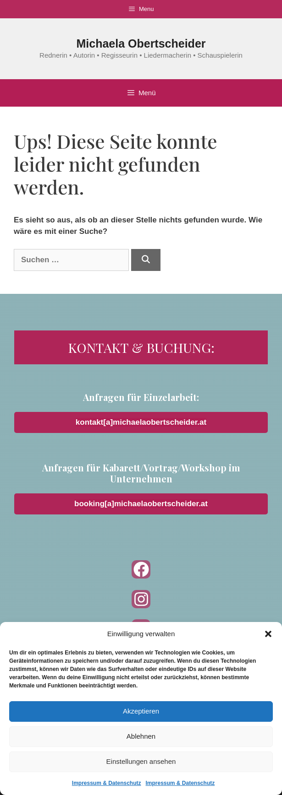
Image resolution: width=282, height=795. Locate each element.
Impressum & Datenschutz (106, 783)
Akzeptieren (141, 711)
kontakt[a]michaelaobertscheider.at (141, 422)
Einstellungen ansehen (141, 761)
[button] (268, 633)
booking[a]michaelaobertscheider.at (141, 503)
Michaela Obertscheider (140, 43)
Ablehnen (141, 736)
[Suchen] (145, 260)
